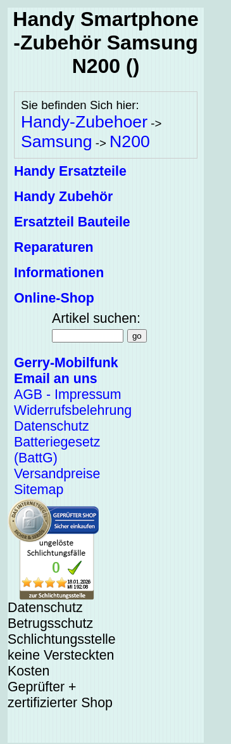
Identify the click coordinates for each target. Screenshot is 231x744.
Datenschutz (51, 426)
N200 (129, 141)
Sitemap (38, 489)
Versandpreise (57, 473)
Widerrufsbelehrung (73, 410)
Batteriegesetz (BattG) (57, 450)
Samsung (56, 141)
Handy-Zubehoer (84, 121)
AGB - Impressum (67, 394)
